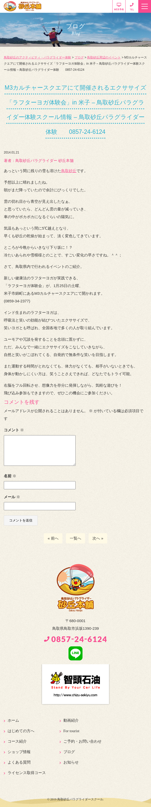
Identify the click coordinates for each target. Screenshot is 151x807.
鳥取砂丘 (68, 171)
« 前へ (53, 538)
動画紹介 (71, 720)
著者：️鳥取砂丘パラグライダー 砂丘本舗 (39, 160)
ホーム (13, 720)
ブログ (69, 752)
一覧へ (75, 538)
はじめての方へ (21, 731)
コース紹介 (17, 741)
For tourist (71, 731)
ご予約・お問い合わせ (82, 741)
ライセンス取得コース (27, 773)
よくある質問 (19, 762)
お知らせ (71, 762)
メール (12, 497)
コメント (14, 430)
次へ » (97, 538)
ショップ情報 (19, 752)
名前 (10, 476)
